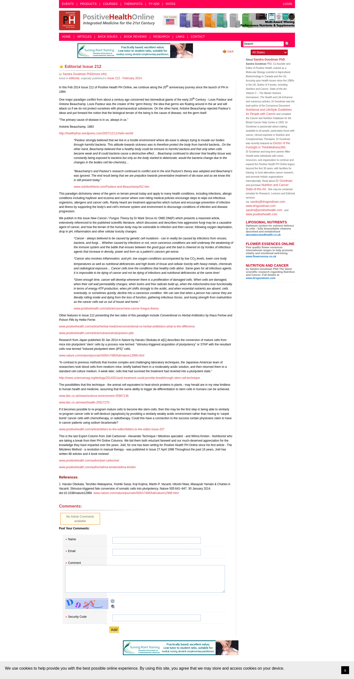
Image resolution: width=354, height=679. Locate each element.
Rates (170, 4)
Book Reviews (135, 36)
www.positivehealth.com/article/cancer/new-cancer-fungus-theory (116, 308)
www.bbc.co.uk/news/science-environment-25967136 (94, 396)
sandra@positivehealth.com (264, 210)
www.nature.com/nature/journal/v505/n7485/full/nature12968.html (101, 355)
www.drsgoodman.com (261, 206)
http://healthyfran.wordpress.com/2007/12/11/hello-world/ (96, 133)
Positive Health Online (108, 20)
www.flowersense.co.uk (261, 256)
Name (72, 539)
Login (287, 4)
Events (68, 4)
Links (180, 36)
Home (66, 36)
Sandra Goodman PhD (269, 59)
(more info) (85, 74)
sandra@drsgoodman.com (267, 201)
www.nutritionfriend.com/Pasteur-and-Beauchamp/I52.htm (111, 186)
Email (71, 551)
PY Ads (154, 4)
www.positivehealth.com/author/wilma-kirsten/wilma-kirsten (97, 467)
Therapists (133, 4)
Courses (110, 4)
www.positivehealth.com (261, 214)
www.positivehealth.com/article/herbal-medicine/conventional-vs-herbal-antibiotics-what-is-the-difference (127, 326)
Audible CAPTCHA (113, 606)
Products (88, 4)
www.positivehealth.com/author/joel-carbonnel (89, 460)
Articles (84, 36)
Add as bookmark (61, 66)
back (230, 51)
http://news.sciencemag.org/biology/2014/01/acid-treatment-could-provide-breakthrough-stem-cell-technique (129, 378)
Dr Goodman (284, 181)
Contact (198, 36)
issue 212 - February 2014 (124, 78)
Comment (74, 563)
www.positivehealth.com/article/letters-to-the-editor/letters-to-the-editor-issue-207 (111, 429)
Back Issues (108, 36)
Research (161, 36)
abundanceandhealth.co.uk (263, 234)
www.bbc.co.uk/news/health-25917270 (84, 402)
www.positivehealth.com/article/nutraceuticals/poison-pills (96, 333)
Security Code (77, 616)
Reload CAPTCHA (113, 601)
